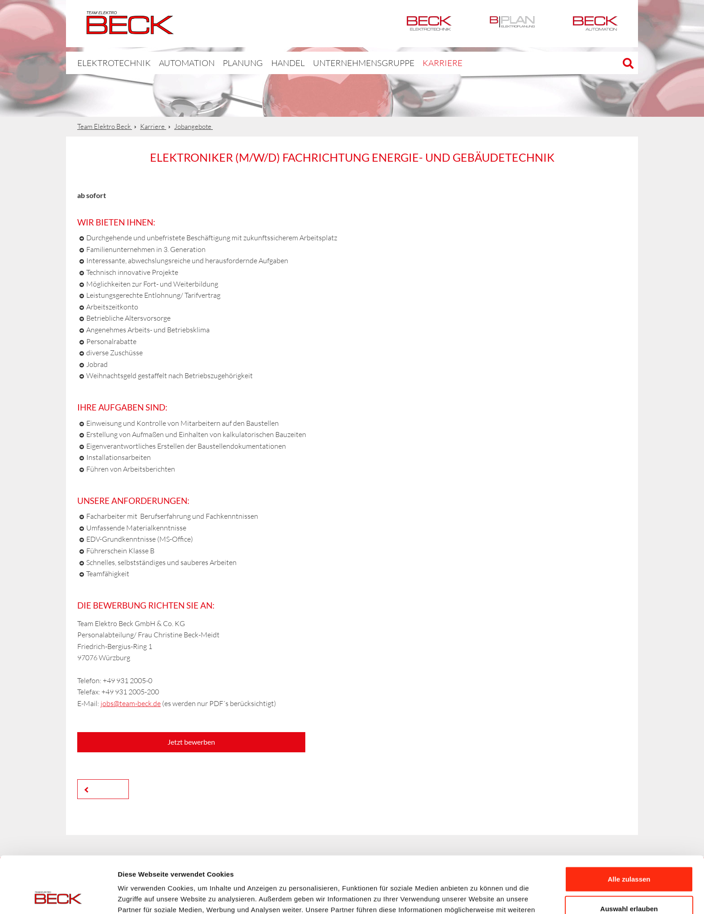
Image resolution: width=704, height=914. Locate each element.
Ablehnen (629, 884)
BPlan (512, 23)
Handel (266, 62)
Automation (595, 23)
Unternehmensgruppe (334, 62)
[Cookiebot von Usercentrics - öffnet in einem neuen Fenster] (58, 896)
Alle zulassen (628, 826)
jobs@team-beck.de (131, 703)
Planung (223, 62)
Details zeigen (477, 896)
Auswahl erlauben (629, 855)
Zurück (105, 789)
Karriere (403, 62)
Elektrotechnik (429, 23)
